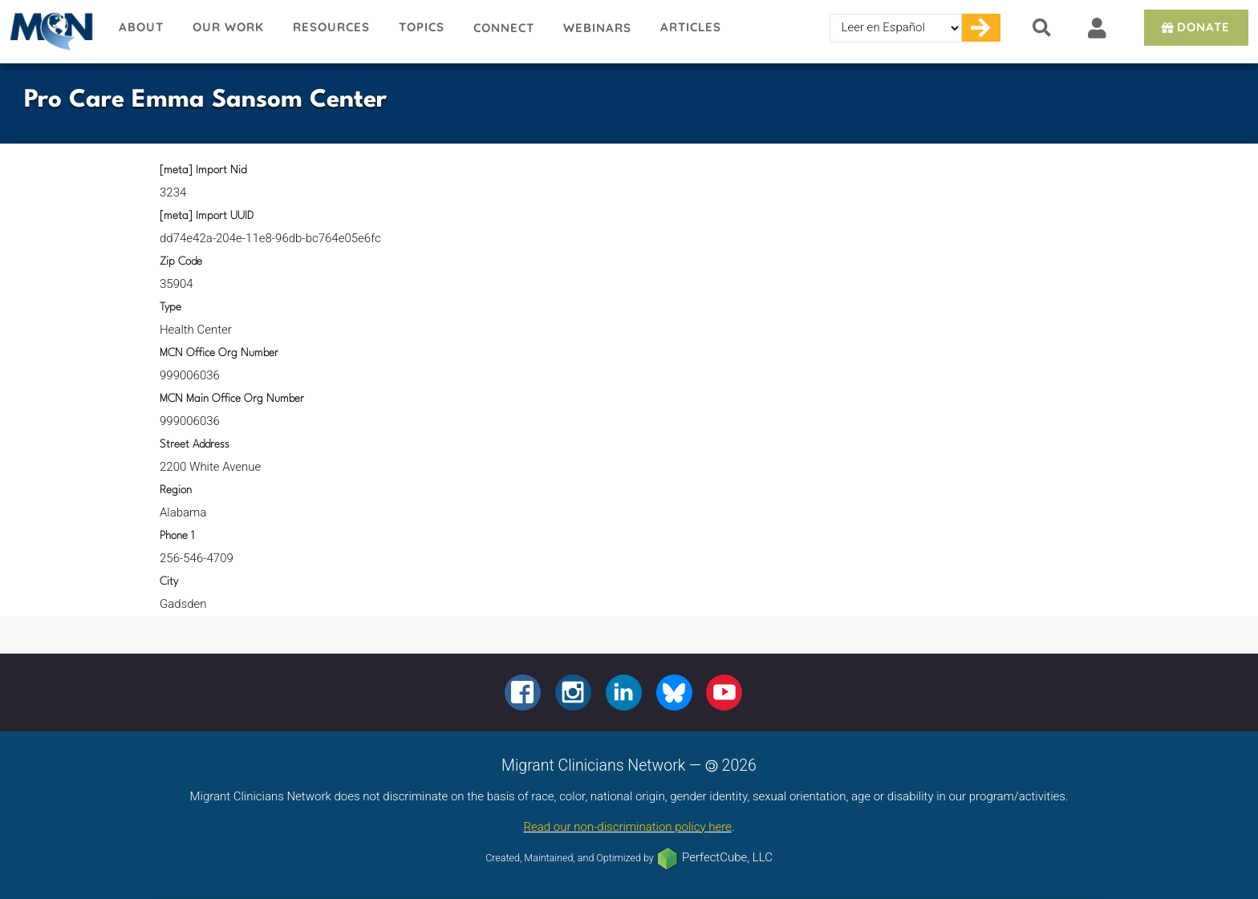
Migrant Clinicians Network (52, 31)
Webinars (597, 27)
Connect (503, 27)
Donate (1194, 26)
